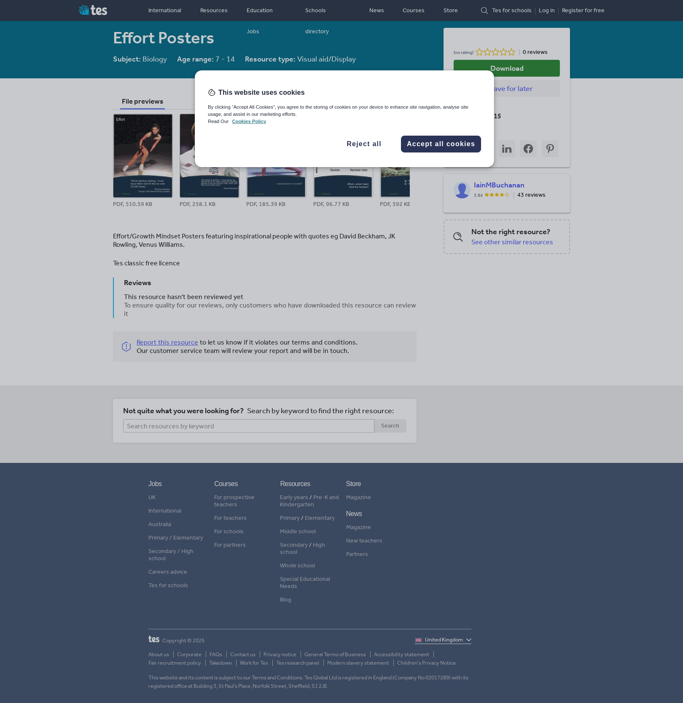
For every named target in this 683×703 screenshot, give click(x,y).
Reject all (364, 143)
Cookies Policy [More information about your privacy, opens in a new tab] (249, 121)
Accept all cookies (441, 143)
